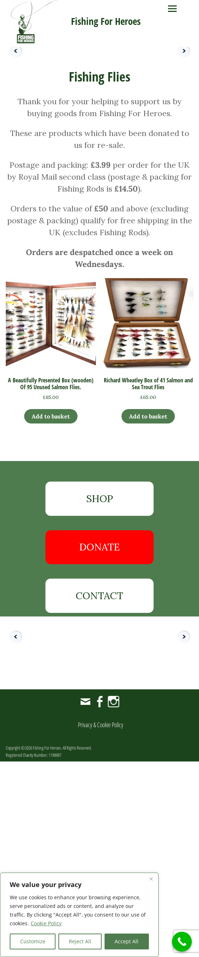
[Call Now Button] (182, 942)
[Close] (151, 878)
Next (186, 144)
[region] (79, 915)
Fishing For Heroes (106, 21)
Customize (32, 941)
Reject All (80, 941)
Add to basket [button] (51, 611)
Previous (13, 144)
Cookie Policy (46, 923)
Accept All (126, 941)
